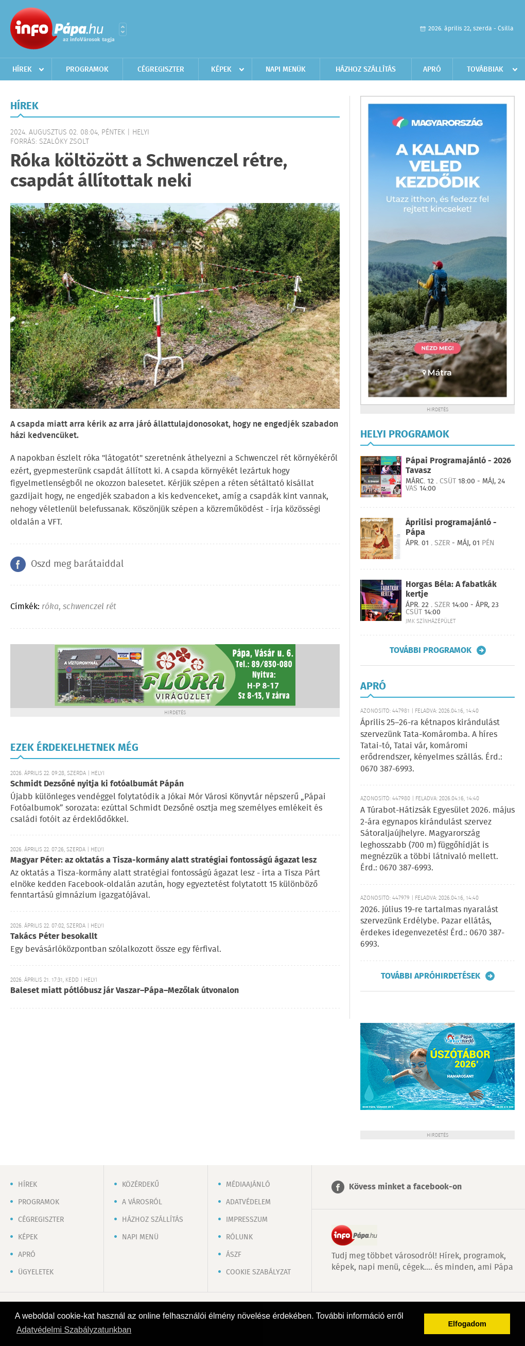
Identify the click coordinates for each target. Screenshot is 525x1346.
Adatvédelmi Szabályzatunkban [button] (73, 1329)
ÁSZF (233, 1254)
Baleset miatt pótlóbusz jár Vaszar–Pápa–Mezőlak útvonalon (124, 990)
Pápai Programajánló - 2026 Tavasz (458, 466)
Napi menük (286, 69)
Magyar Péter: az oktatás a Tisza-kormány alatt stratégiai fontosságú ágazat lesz (163, 860)
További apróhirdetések (430, 976)
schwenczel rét (89, 606)
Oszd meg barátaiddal (77, 564)
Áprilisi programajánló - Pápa (451, 527)
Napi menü (140, 1237)
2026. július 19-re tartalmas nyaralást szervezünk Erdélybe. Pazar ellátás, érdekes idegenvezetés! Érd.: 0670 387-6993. (432, 927)
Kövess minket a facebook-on (405, 1187)
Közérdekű (140, 1184)
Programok (87, 69)
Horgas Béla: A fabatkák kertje (451, 589)
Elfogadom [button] (467, 1324)
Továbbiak (485, 69)
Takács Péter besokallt (53, 936)
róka (50, 606)
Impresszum (247, 1219)
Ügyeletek (36, 1272)
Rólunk (239, 1237)
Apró (432, 69)
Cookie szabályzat (258, 1272)
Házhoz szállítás (366, 69)
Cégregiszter (160, 69)
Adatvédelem (248, 1202)
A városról (142, 1202)
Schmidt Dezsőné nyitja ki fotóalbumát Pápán (97, 784)
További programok (430, 650)
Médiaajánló (248, 1184)
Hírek (22, 69)
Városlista (123, 29)
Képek (221, 69)
